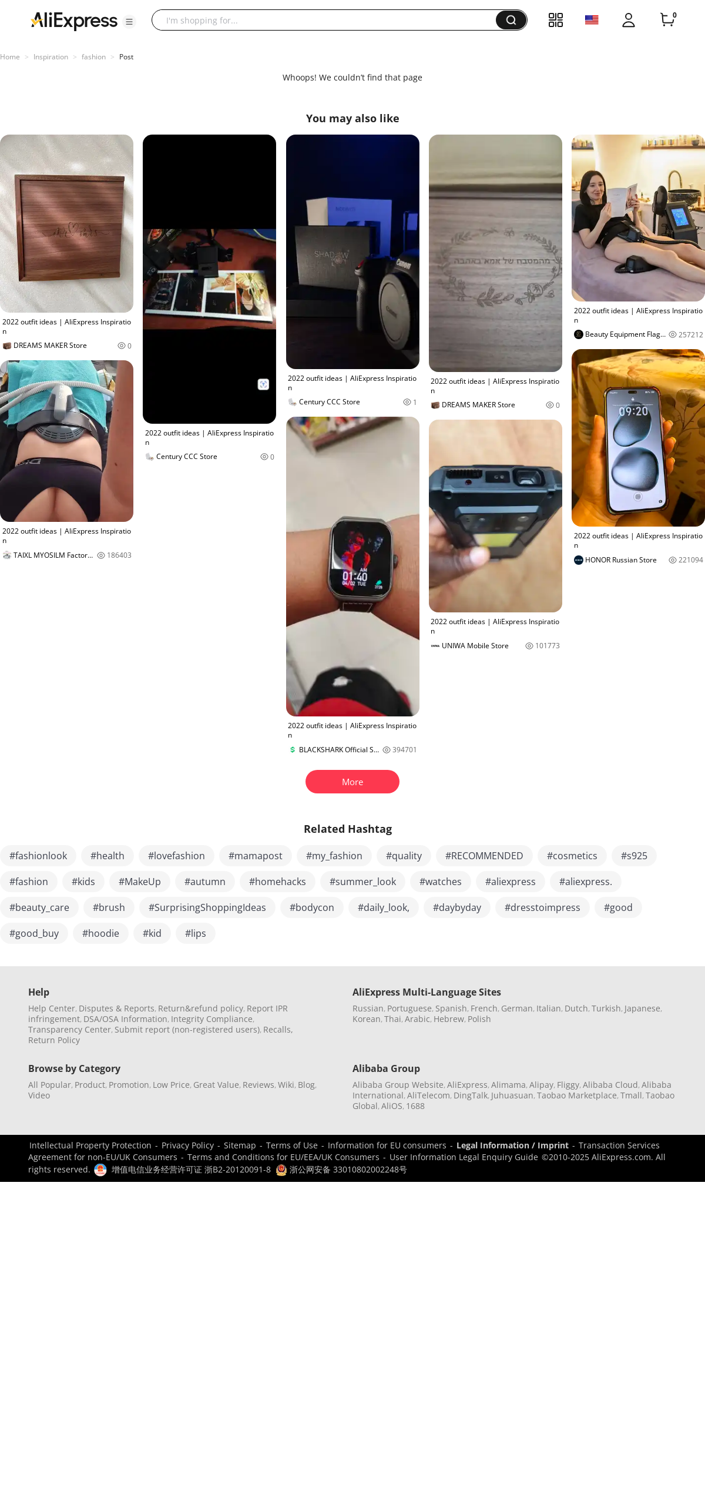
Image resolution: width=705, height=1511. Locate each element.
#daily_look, (383, 907)
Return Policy (54, 1040)
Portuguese (409, 1008)
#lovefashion (176, 855)
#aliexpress (510, 881)
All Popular (49, 1084)
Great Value (216, 1084)
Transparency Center (69, 1029)
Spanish (451, 1008)
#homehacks (277, 881)
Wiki (286, 1084)
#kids (83, 881)
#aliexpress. (585, 881)
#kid (152, 933)
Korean (366, 1018)
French (484, 1008)
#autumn (205, 881)
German (517, 1008)
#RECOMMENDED (484, 855)
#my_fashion (334, 855)
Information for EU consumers (387, 1145)
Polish (479, 1018)
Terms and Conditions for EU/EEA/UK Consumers (283, 1156)
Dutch (576, 1008)
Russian (368, 1008)
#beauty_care (39, 907)
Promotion (129, 1084)
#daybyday (457, 907)
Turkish (606, 1008)
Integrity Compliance (212, 1018)
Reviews (258, 1084)
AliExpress (467, 1084)
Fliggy (568, 1084)
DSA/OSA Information (125, 1018)
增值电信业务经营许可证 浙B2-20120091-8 (191, 1169)
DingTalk (471, 1095)
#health (107, 855)
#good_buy (34, 933)
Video (39, 1095)
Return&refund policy (200, 1008)
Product (90, 1084)
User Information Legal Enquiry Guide (464, 1156)
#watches (440, 881)
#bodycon (312, 907)
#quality (404, 855)
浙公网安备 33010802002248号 (341, 1169)
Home (10, 57)
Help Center (51, 1008)
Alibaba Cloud (610, 1084)
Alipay (541, 1084)
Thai (392, 1018)
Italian (548, 1008)
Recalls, (278, 1029)
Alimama (508, 1084)
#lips (195, 933)
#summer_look (363, 881)
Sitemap (240, 1145)
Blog (306, 1084)
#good (618, 907)
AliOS (391, 1105)
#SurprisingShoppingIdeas (207, 907)
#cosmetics (572, 855)
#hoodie (100, 933)
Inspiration (50, 57)
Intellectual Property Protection (90, 1145)
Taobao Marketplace (577, 1095)
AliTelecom (428, 1095)
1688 (415, 1105)
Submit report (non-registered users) (187, 1029)
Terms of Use (292, 1145)
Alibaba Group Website (398, 1084)
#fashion (28, 881)
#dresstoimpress (542, 907)
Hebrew (449, 1018)
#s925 (634, 855)
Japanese (642, 1008)
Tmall (631, 1095)
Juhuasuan (512, 1095)
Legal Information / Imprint (512, 1145)
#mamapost (256, 855)
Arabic (417, 1018)
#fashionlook (38, 855)
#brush (109, 907)
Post (126, 57)
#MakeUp (140, 881)
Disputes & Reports (117, 1008)
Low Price (171, 1084)
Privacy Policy (188, 1145)
